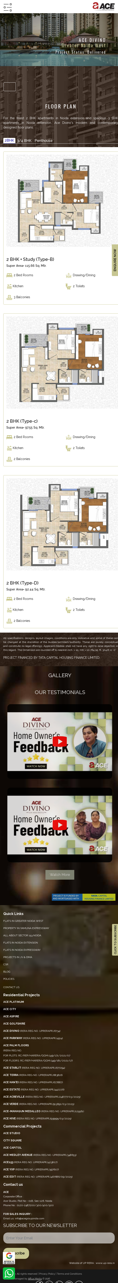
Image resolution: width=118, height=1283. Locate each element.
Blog (6, 971)
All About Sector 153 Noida (22, 935)
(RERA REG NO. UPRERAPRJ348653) (39, 1155)
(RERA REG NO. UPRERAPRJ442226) (33, 1089)
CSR (5, 964)
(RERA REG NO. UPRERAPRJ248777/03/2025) (41, 1096)
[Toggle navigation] (10, 86)
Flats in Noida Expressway (22, 949)
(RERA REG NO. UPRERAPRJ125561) (43, 1111)
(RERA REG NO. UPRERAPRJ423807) (30, 1162)
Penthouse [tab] (44, 141)
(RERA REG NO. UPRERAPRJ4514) (33, 1038)
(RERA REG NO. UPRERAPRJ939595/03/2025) (37, 1118)
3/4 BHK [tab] (24, 141)
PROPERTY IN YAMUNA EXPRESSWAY (26, 928)
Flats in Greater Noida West (23, 920)
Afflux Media (35, 1278)
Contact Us (11, 987)
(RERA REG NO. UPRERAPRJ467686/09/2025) (37, 1176)
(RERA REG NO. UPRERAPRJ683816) (33, 1075)
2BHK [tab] (9, 140)
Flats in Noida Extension (20, 942)
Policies (8, 978)
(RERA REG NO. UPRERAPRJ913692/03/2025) (38, 1104)
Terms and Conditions (69, 1273)
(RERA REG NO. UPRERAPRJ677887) (33, 1082)
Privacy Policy (47, 1273)
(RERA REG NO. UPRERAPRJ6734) (31, 1030)
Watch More (63, 875)
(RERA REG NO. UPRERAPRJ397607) (31, 1169)
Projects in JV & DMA (17, 957)
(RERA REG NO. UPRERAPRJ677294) (34, 1067)
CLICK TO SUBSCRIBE (115, 940)
